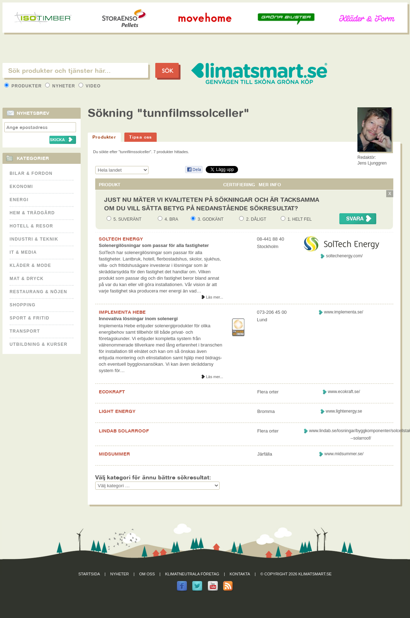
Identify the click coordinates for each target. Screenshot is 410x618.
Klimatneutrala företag (192, 574)
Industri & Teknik (34, 239)
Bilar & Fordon (31, 173)
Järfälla (264, 454)
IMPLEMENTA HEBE (122, 312)
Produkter (23, 86)
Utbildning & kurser (39, 344)
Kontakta (240, 574)
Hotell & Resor (31, 226)
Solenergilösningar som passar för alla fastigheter (154, 245)
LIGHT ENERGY (117, 411)
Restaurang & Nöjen (38, 291)
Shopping (23, 304)
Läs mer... (214, 297)
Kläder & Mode (30, 265)
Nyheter (61, 86)
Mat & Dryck (27, 278)
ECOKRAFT (112, 391)
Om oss (147, 574)
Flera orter (268, 391)
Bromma (266, 411)
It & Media (23, 252)
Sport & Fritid (29, 318)
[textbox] (75, 70)
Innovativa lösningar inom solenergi (138, 318)
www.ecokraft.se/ (344, 391)
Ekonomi (21, 186)
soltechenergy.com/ (344, 255)
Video (90, 86)
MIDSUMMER (114, 454)
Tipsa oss (140, 137)
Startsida (89, 574)
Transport (25, 331)
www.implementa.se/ (343, 312)
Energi (19, 199)
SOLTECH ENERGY (121, 239)
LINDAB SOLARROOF (124, 431)
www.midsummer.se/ (343, 453)
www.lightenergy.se (344, 411)
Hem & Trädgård (32, 212)
